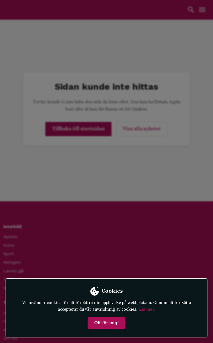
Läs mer (146, 309)
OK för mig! (106, 322)
